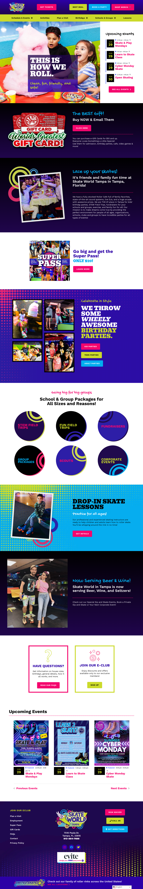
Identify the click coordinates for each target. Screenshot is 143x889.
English (117, 887)
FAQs (12, 834)
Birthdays (82, 18)
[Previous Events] (25, 788)
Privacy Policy (17, 843)
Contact (14, 838)
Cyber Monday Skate (124, 67)
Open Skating (124, 77)
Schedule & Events (22, 18)
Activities (44, 18)
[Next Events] (120, 788)
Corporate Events (111, 460)
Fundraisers (113, 426)
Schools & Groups (105, 18)
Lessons (127, 18)
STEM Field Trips (28, 426)
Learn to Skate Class (125, 56)
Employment (16, 820)
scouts (66, 461)
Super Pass (15, 825)
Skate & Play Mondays (123, 44)
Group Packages (26, 461)
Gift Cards (15, 829)
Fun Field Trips (68, 426)
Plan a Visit (62, 18)
